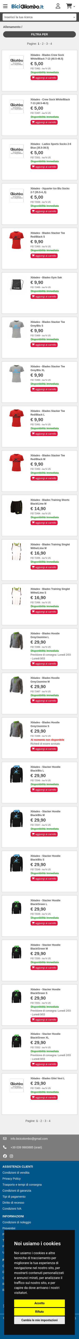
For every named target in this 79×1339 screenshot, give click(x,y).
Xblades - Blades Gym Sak (46, 277)
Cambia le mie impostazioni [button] (39, 1320)
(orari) (38, 1147)
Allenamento (12, 27)
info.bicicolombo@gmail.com (29, 1138)
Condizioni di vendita (15, 1172)
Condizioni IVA (11, 1208)
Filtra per (39, 34)
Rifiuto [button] (39, 1311)
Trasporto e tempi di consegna (22, 1184)
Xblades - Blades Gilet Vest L (48, 1078)
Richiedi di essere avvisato (45, 743)
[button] (61, 6)
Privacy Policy (11, 1178)
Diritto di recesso (13, 1202)
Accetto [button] (40, 1303)
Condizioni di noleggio (16, 1222)
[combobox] (39, 17)
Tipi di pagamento (14, 1196)
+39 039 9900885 (22, 1147)
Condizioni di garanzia (16, 1190)
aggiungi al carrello (44, 77)
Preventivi (8, 1228)
